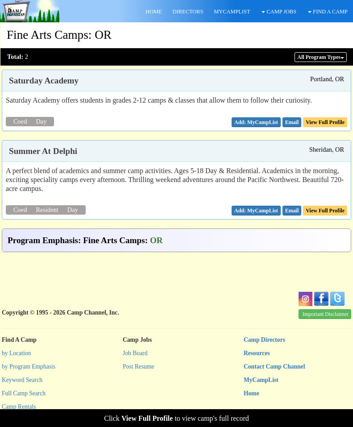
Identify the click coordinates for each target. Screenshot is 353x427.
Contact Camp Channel (274, 366)
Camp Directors (264, 339)
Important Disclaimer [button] (326, 314)
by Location (16, 353)
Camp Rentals (19, 406)
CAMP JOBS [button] (279, 11)
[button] (292, 122)
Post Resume (138, 366)
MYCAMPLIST (232, 11)
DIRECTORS (188, 11)
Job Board (135, 353)
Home (251, 393)
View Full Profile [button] (325, 122)
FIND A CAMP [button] (328, 11)
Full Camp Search (24, 393)
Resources (257, 353)
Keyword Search (22, 380)
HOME (153, 11)
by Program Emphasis (28, 366)
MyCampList (261, 380)
